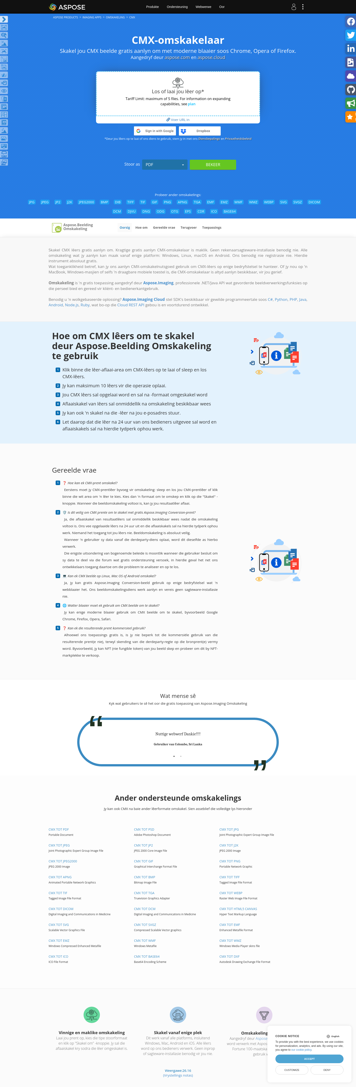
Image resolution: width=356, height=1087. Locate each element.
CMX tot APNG (60, 877)
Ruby (85, 304)
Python (281, 299)
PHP (293, 299)
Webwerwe (203, 7)
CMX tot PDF (59, 829)
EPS (188, 211)
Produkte (152, 7)
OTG (174, 211)
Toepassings (212, 227)
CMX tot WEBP (230, 893)
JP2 (57, 202)
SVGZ (298, 202)
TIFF (130, 202)
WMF (238, 202)
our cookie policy (301, 1049)
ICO (214, 211)
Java (303, 299)
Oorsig (125, 227)
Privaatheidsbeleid (238, 139)
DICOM (314, 202)
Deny (327, 1070)
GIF (154, 202)
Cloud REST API (130, 304)
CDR (201, 211)
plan (191, 103)
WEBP (269, 202)
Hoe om (141, 227)
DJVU (132, 211)
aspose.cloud (211, 57)
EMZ (224, 202)
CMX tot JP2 (143, 845)
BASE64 (230, 211)
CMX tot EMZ (59, 940)
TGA (197, 202)
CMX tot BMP (144, 877)
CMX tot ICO (58, 956)
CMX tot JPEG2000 (63, 861)
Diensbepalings (209, 139)
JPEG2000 (86, 202)
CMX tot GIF (143, 861)
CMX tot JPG (229, 829)
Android (56, 304)
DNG (146, 211)
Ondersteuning (177, 7)
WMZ (253, 202)
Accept (309, 1059)
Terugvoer (188, 227)
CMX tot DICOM (61, 909)
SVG (283, 202)
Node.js (72, 304)
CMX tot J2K (228, 845)
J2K (69, 202)
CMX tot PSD (144, 829)
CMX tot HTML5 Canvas (238, 909)
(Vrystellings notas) (178, 1075)
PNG (167, 202)
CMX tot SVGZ (145, 925)
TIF (143, 202)
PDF (165, 164)
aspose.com (177, 57)
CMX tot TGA (144, 893)
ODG (160, 211)
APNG (182, 202)
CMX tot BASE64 (146, 956)
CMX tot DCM (145, 909)
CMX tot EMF (229, 925)
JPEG (45, 202)
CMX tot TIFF (229, 877)
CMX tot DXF (229, 956)
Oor (222, 7)
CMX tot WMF (145, 940)
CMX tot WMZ (230, 940)
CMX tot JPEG (59, 845)
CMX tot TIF (58, 893)
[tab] (174, 754)
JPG (32, 202)
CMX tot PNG (229, 861)
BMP (104, 202)
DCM (117, 211)
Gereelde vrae (164, 227)
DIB (118, 202)
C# (270, 299)
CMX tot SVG (59, 925)
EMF (210, 202)
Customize (291, 1070)
